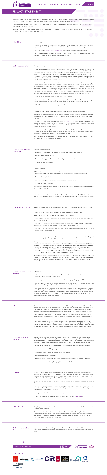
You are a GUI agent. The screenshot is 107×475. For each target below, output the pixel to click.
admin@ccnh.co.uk (69, 121)
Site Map (14, 442)
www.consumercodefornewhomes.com (65, 407)
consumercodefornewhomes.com (54, 50)
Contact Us (26, 442)
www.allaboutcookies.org (57, 393)
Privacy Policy (20, 442)
